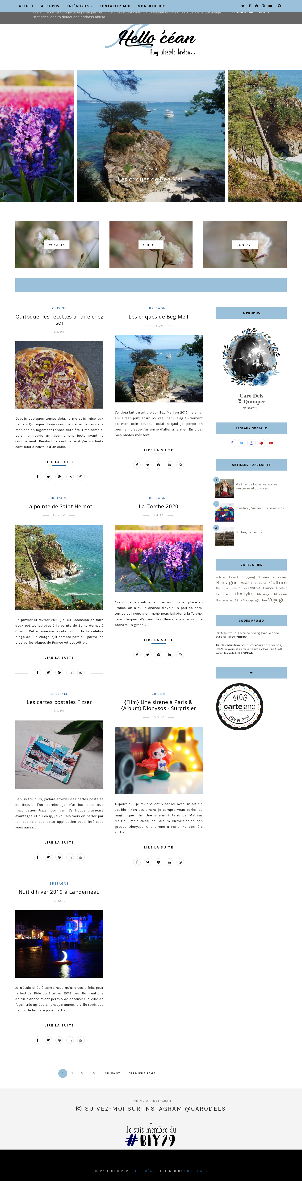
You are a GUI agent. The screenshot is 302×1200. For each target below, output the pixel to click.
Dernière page (142, 1092)
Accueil (26, 6)
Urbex (262, 619)
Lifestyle (59, 712)
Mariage (263, 613)
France (268, 607)
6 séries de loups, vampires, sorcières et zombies (257, 505)
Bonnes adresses (272, 596)
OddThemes (195, 1190)
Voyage (151, 188)
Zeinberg (253, 652)
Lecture (222, 613)
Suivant (113, 1092)
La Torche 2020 (158, 525)
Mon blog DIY (151, 6)
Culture (278, 601)
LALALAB (275, 668)
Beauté (233, 596)
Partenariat (225, 619)
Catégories (80, 6)
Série (238, 619)
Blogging (248, 596)
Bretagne (158, 327)
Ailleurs (221, 596)
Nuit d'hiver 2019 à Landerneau (59, 910)
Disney (243, 607)
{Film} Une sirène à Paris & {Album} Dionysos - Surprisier (158, 723)
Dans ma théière (226, 607)
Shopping (250, 619)
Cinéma (158, 712)
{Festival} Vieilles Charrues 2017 (260, 527)
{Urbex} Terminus (249, 551)
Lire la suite (59, 481)
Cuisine (59, 327)
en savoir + (251, 427)
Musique (280, 613)
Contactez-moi (115, 6)
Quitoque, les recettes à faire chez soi (59, 338)
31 (95, 1092)
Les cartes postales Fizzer (59, 720)
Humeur (281, 607)
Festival (255, 606)
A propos (50, 6)
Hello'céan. (144, 1190)
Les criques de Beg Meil (151, 197)
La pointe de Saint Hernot (59, 525)
